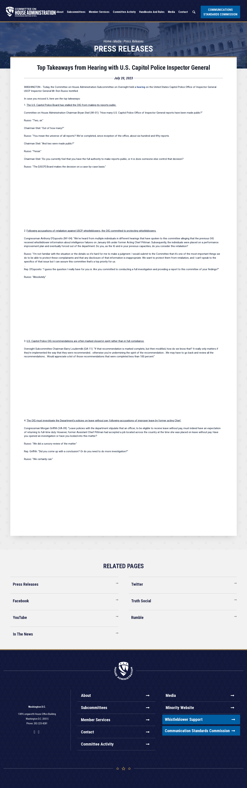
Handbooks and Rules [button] (151, 12)
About (115, 695)
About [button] (59, 12)
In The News (23, 634)
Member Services (115, 719)
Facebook (21, 601)
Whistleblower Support (200, 719)
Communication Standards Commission (200, 730)
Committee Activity (115, 744)
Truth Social (141, 601)
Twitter (137, 584)
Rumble (137, 617)
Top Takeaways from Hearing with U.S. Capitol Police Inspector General (123, 67)
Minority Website (200, 707)
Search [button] (194, 12)
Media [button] (171, 12)
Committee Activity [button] (124, 12)
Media (117, 41)
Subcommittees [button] (76, 12)
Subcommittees (115, 707)
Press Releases (134, 41)
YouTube (20, 617)
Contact (115, 732)
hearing (141, 87)
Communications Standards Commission (220, 12)
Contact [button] (183, 12)
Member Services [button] (99, 12)
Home (107, 41)
